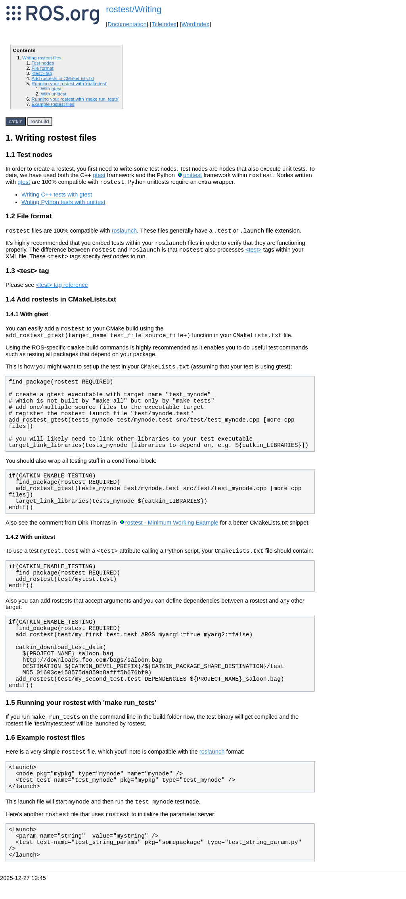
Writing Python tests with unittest (63, 204)
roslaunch (124, 234)
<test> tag (41, 73)
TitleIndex (163, 24)
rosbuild (40, 121)
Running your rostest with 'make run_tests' (75, 98)
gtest (99, 176)
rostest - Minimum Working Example (171, 534)
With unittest (53, 93)
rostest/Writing (133, 9)
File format (42, 68)
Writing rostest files (41, 57)
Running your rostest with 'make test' (69, 83)
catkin (16, 121)
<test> (253, 255)
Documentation (127, 24)
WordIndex (195, 24)
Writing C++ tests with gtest (56, 197)
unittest (192, 176)
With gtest (51, 88)
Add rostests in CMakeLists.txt (62, 78)
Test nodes (42, 62)
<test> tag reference (62, 292)
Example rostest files (52, 104)
